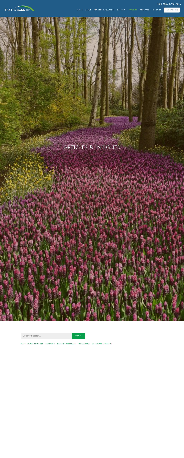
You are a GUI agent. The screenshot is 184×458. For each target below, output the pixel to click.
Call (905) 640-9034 (169, 3)
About (88, 10)
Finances (50, 344)
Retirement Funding (102, 344)
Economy (38, 344)
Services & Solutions (104, 10)
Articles (133, 10)
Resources (145, 10)
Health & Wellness (66, 344)
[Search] (46, 336)
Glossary (121, 10)
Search (78, 336)
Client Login (172, 10)
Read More (27, 434)
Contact (157, 10)
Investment (83, 344)
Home (80, 10)
